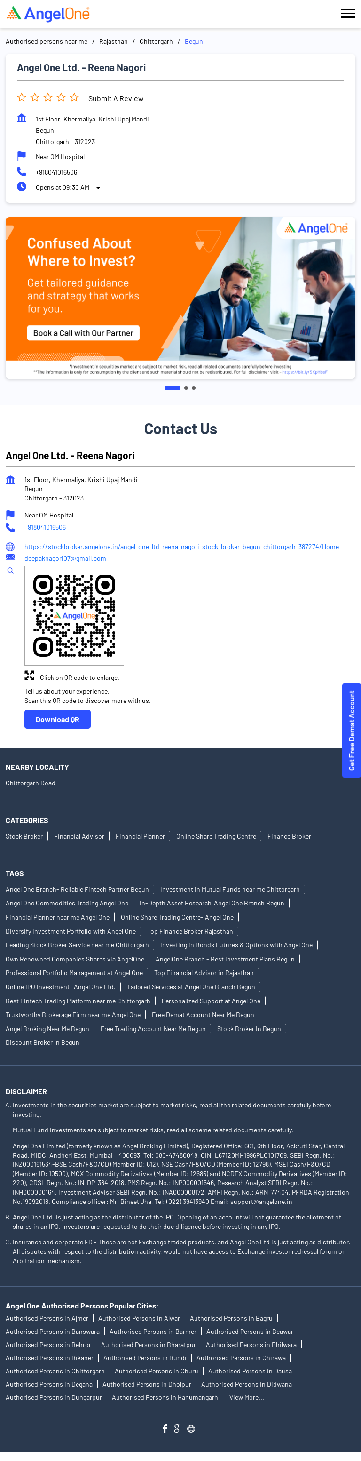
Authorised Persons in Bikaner (50, 1358)
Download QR (57, 719)
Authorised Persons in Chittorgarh (55, 1371)
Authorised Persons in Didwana (246, 1384)
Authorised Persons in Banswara (53, 1331)
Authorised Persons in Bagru (231, 1318)
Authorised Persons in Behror (48, 1344)
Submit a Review (116, 98)
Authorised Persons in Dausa (250, 1371)
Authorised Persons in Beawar (249, 1331)
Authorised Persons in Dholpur (146, 1384)
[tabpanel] (180, 298)
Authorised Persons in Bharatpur (148, 1344)
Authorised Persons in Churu (156, 1371)
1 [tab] (172, 388)
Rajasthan (113, 41)
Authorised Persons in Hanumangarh (165, 1397)
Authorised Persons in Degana (49, 1384)
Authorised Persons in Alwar (139, 1318)
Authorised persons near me (46, 41)
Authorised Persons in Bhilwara (251, 1344)
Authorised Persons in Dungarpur (54, 1397)
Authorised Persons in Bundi (145, 1358)
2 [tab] (186, 388)
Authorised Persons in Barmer (153, 1331)
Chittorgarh (156, 41)
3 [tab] (194, 388)
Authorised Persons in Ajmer (47, 1318)
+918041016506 (56, 172)
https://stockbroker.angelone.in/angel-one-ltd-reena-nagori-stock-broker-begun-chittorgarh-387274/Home (181, 546)
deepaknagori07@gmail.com (65, 558)
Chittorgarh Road (30, 783)
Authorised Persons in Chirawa (241, 1358)
